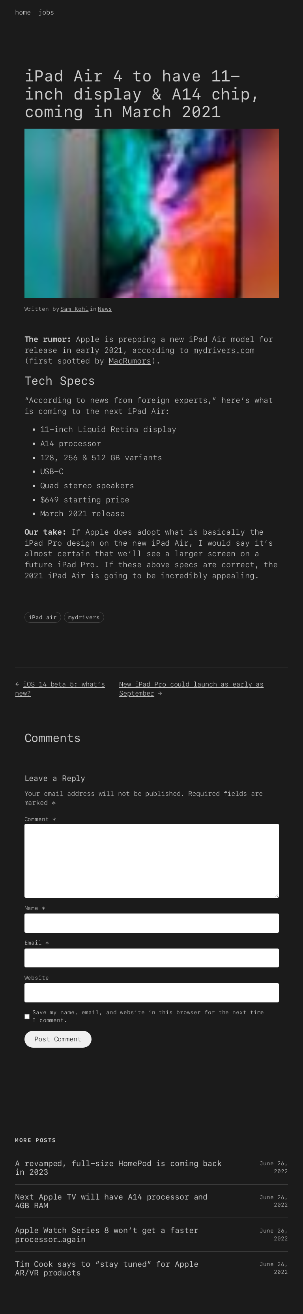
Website (36, 977)
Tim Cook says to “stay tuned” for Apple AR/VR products (106, 1268)
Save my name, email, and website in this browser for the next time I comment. (148, 1016)
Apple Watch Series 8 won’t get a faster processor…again (106, 1234)
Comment (40, 819)
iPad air (43, 617)
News (105, 309)
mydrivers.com (223, 350)
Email (36, 942)
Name (34, 908)
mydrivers (84, 617)
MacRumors (130, 360)
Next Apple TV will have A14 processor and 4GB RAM (111, 1201)
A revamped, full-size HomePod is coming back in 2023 (118, 1167)
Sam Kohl (74, 309)
